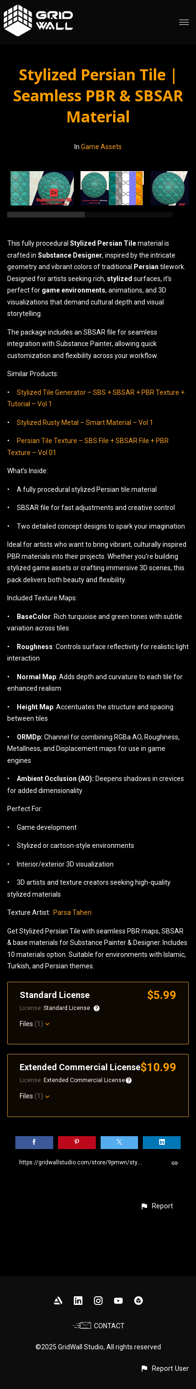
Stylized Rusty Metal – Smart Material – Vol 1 (85, 422)
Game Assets (101, 147)
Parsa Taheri (72, 912)
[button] (156, 1206)
